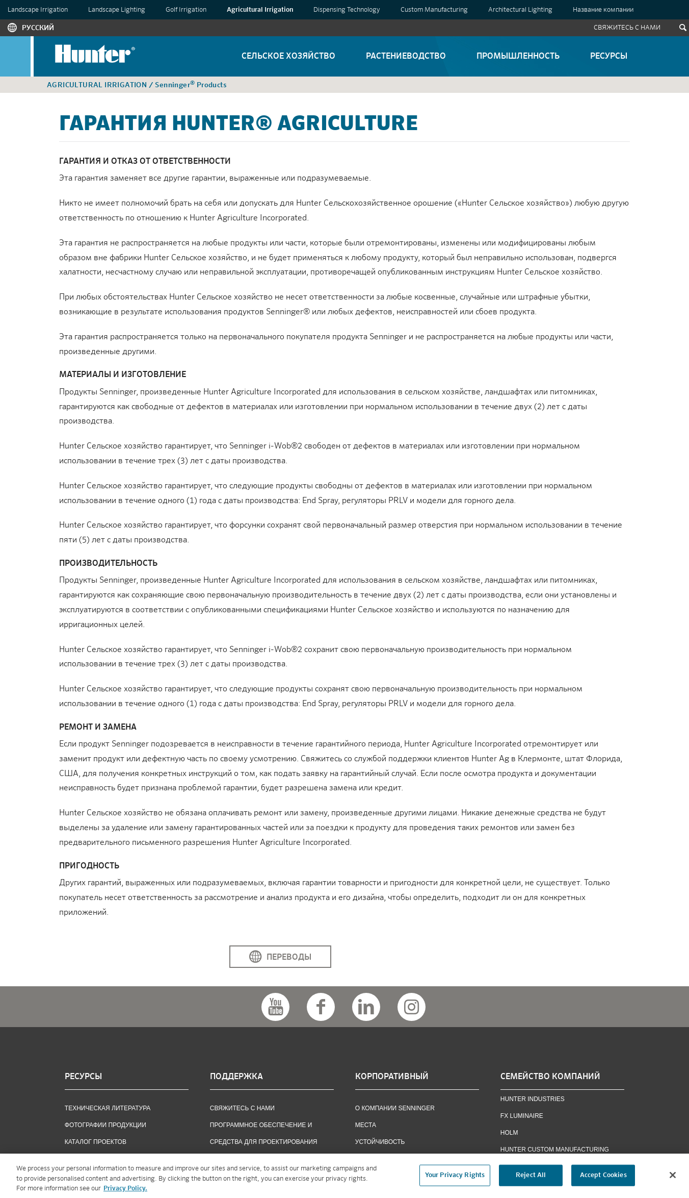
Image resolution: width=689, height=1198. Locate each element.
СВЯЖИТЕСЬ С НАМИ (242, 1108)
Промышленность (518, 57)
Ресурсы (608, 57)
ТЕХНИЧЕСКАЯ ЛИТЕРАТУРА (108, 1108)
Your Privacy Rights (455, 1179)
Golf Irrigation (186, 10)
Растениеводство (406, 57)
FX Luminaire (521, 1115)
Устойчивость (380, 1141)
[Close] (672, 1178)
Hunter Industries (532, 1099)
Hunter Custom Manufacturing (554, 1149)
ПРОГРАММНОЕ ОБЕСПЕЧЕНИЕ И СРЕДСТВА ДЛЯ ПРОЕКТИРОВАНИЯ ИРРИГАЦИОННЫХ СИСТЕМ (263, 1141)
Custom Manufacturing (434, 10)
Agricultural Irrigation (260, 10)
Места (365, 1125)
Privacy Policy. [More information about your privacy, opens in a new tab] (125, 1192)
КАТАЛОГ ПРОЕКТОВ (95, 1141)
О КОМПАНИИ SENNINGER (395, 1108)
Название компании (603, 10)
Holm (509, 1132)
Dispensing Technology (346, 10)
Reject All (531, 1179)
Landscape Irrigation (38, 10)
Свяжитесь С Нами (627, 27)
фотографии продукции (105, 1125)
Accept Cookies (603, 1179)
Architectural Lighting (520, 10)
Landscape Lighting (116, 10)
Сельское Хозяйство (288, 57)
